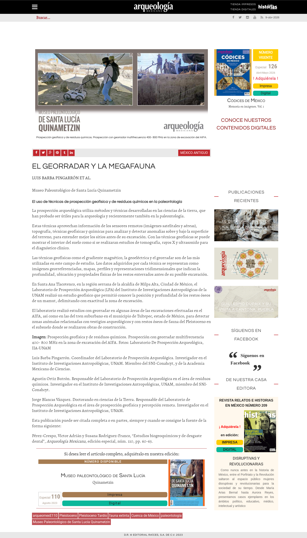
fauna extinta (119, 516)
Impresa (114, 494)
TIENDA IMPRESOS (243, 5)
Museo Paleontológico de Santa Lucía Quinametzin (71, 522)
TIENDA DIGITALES (243, 10)
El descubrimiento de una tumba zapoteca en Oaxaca (246, 227)
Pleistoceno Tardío (93, 516)
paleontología (171, 516)
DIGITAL (229, 449)
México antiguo (194, 153)
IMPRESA (229, 442)
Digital (115, 503)
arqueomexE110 (45, 516)
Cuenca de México (145, 516)
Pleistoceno (68, 516)
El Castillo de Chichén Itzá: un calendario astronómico (246, 265)
